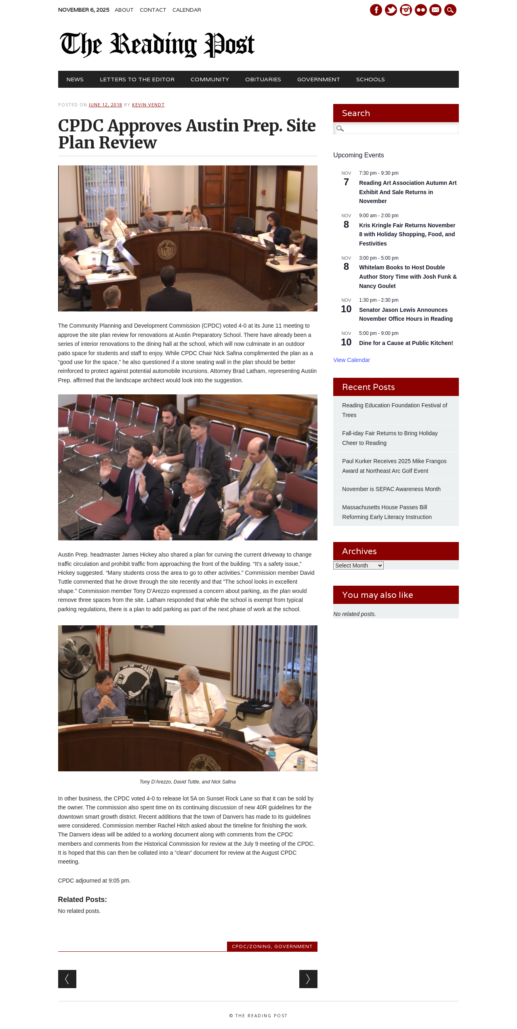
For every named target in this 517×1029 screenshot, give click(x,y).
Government (318, 79)
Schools (370, 79)
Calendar (186, 9)
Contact (153, 9)
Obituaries (263, 79)
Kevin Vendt (148, 105)
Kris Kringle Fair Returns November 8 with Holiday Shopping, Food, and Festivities (407, 234)
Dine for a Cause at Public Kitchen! (406, 343)
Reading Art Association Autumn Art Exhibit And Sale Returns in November (407, 192)
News (75, 79)
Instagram (406, 10)
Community (210, 79)
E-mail (436, 10)
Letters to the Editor (137, 79)
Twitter (391, 10)
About (124, 9)
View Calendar (351, 360)
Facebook (376, 10)
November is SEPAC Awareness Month (391, 489)
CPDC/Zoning (251, 946)
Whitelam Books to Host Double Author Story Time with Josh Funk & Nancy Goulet (408, 276)
